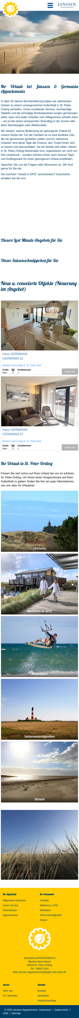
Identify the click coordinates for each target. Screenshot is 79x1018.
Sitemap (16, 1013)
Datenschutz (61, 1009)
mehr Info (70, 371)
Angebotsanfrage (47, 1000)
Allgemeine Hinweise (14, 900)
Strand (43, 920)
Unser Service (10, 905)
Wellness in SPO (49, 905)
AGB (5, 1013)
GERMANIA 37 (12, 434)
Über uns (8, 990)
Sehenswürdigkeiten (51, 915)
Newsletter (43, 995)
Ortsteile (44, 900)
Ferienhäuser (10, 910)
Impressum (45, 1009)
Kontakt (42, 990)
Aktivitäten (45, 910)
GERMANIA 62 (12, 358)
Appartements (10, 915)
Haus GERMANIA (14, 354)
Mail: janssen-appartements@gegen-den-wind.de (39, 972)
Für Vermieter (10, 995)
